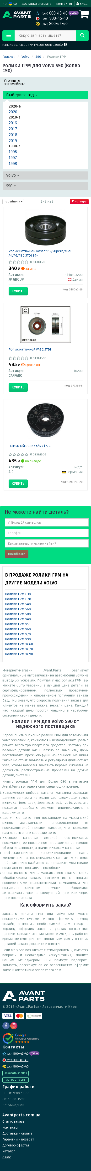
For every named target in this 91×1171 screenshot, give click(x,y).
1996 (13, 151)
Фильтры (79, 201)
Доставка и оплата (36, 4)
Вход (81, 4)
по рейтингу (13, 201)
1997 (13, 157)
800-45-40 (52, 13)
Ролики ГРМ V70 (18, 634)
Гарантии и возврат (18, 1139)
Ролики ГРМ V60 (18, 629)
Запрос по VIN (15, 1080)
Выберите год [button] (21, 95)
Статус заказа (13, 1121)
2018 (13, 134)
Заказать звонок (15, 1073)
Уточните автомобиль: (14, 82)
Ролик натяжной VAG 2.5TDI (30, 349)
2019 (13, 140)
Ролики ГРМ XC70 (19, 649)
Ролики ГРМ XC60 (19, 644)
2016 (13, 122)
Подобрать (16, 554)
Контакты (64, 4)
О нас (6, 1157)
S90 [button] (11, 185)
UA (13, 4)
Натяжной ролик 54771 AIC (30, 446)
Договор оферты (15, 1145)
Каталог (8, 1151)
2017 (13, 128)
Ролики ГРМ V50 (18, 624)
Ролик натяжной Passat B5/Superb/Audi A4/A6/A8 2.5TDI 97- (40, 253)
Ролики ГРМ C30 (18, 594)
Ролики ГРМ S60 (18, 609)
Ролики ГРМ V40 (18, 619)
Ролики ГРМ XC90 (19, 654)
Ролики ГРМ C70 (18, 599)
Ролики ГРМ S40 (18, 604)
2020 (13, 111)
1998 (13, 163)
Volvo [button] (12, 175)
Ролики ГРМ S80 (18, 614)
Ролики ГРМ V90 (18, 639)
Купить (18, 291)
